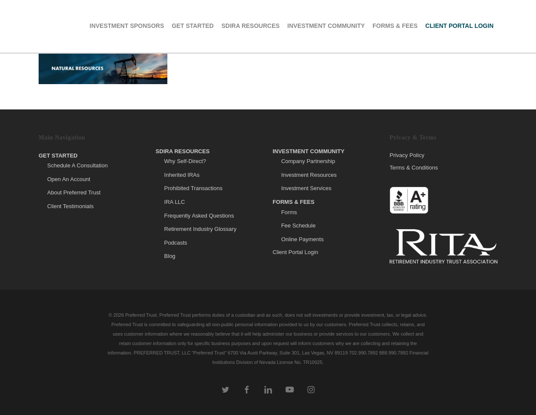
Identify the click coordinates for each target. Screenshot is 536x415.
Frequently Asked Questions (199, 215)
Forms (289, 212)
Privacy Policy (407, 155)
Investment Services (306, 188)
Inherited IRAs (182, 175)
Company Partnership (308, 161)
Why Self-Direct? (185, 161)
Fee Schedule (298, 225)
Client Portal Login (295, 252)
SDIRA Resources (183, 151)
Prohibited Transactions (193, 188)
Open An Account (68, 179)
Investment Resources (308, 175)
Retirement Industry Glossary (200, 229)
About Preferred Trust (73, 192)
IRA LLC (174, 202)
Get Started (58, 155)
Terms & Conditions (414, 167)
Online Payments (302, 239)
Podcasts (175, 242)
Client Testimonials (70, 206)
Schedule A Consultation (77, 165)
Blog (170, 256)
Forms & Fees (294, 202)
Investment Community (309, 151)
